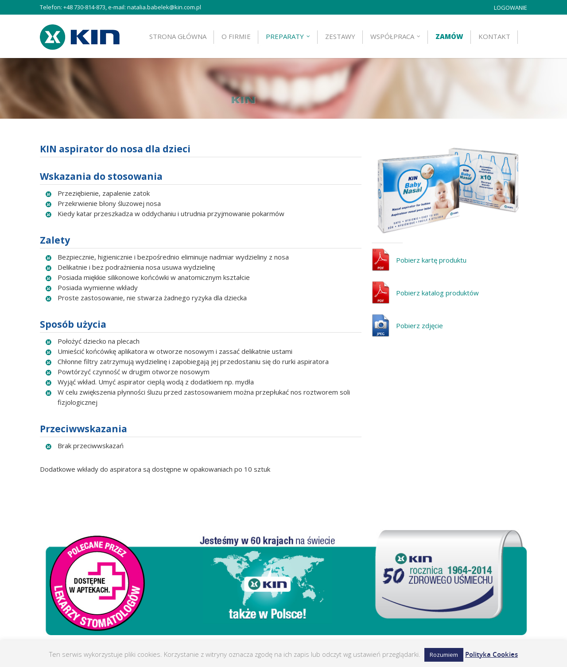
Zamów (449, 36)
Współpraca (395, 36)
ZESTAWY (340, 36)
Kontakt (494, 36)
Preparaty (288, 36)
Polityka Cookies (491, 654)
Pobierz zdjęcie (419, 318)
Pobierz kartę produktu (431, 252)
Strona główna (177, 36)
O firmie (236, 36)
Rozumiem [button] (444, 655)
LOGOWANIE (510, 8)
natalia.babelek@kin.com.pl (164, 7)
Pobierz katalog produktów (437, 285)
